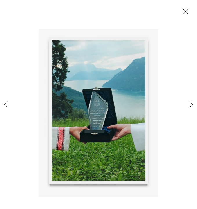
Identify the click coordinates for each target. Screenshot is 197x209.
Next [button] (191, 104)
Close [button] (184, 13)
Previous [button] (6, 104)
